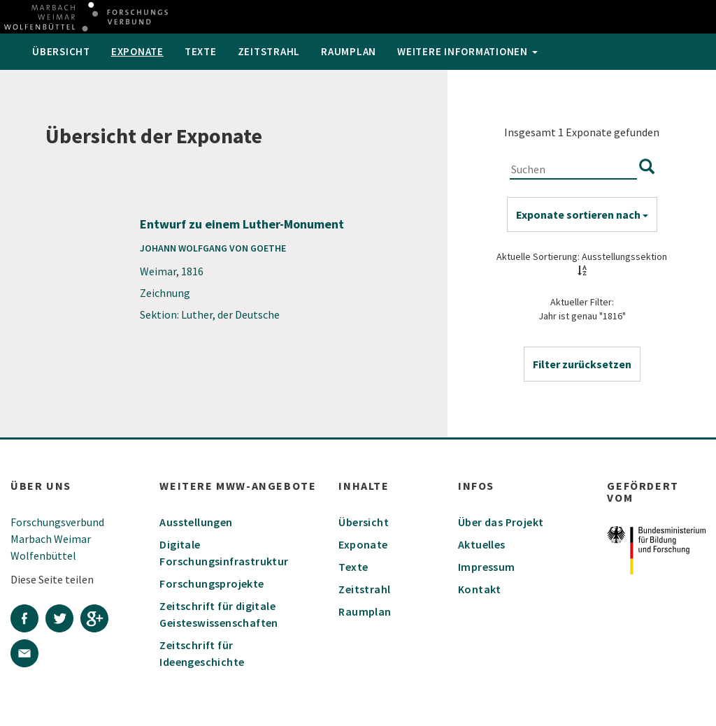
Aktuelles (482, 544)
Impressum (486, 567)
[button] (582, 364)
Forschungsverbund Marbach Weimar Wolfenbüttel (57, 538)
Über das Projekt (500, 522)
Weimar (158, 271)
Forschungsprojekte (211, 583)
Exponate (137, 51)
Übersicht (61, 51)
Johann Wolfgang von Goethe (213, 248)
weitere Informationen (467, 51)
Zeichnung (165, 293)
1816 (192, 271)
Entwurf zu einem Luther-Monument (242, 224)
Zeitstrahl (269, 51)
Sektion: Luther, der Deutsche (210, 314)
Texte (201, 51)
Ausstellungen (195, 522)
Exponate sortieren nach (582, 215)
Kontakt (479, 589)
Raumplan (348, 51)
